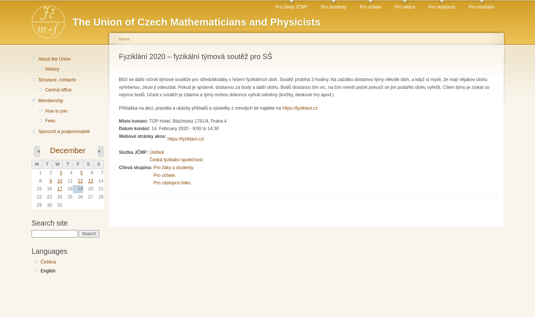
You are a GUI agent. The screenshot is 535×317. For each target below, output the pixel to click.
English (47, 271)
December (67, 150)
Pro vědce (405, 7)
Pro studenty (333, 7)
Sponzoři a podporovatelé (64, 131)
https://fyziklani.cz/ (186, 139)
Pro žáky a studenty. (173, 167)
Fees (50, 120)
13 (90, 181)
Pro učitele (370, 7)
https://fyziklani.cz (300, 108)
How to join (56, 111)
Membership (50, 100)
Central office (58, 90)
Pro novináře (482, 7)
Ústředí (156, 152)
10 (59, 181)
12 (80, 181)
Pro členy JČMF (291, 7)
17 (59, 188)
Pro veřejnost (442, 7)
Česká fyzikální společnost (175, 159)
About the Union (54, 59)
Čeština (48, 262)
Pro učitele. (164, 175)
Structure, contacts (57, 80)
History (52, 69)
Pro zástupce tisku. (172, 182)
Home (124, 39)
